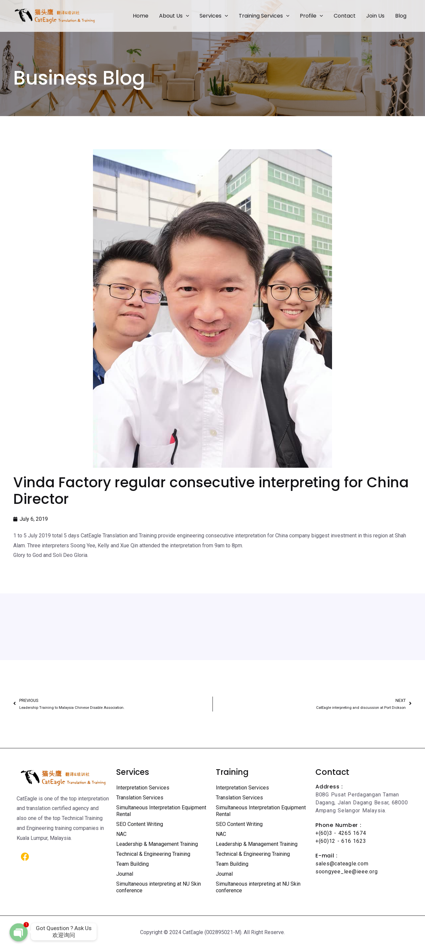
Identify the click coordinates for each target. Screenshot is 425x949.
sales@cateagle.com (341, 863)
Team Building (132, 864)
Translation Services (139, 797)
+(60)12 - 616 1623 (340, 841)
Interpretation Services (142, 787)
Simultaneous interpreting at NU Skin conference (158, 887)
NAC (121, 834)
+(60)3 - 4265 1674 (340, 833)
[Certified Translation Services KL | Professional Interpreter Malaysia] (54, 15)
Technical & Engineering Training (153, 854)
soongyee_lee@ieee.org (346, 871)
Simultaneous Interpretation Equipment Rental (161, 810)
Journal (124, 874)
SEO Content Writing (139, 824)
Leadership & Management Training (157, 844)
